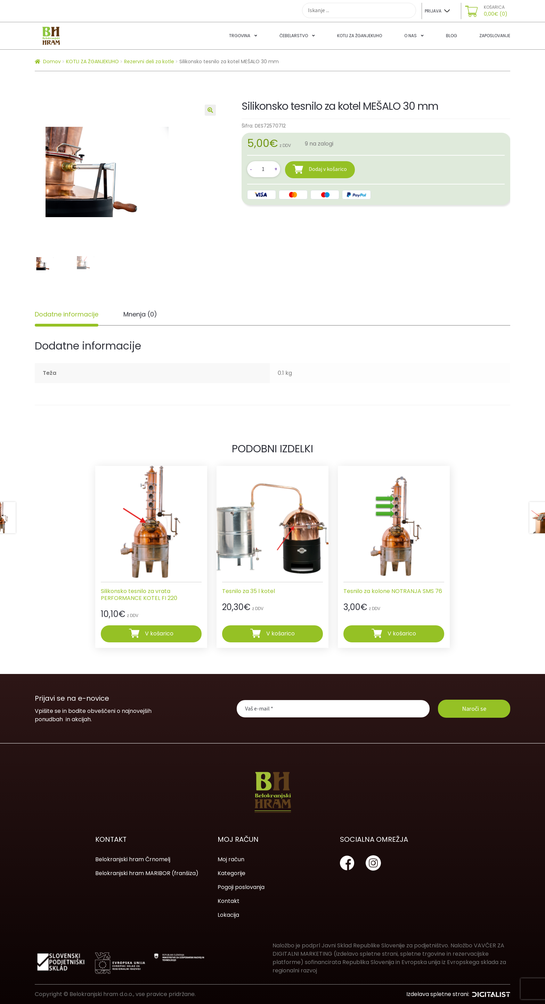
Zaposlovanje (494, 36)
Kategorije (231, 873)
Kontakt (228, 901)
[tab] (66, 314)
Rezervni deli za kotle (149, 61)
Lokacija (228, 915)
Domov (52, 61)
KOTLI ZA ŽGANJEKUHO (92, 61)
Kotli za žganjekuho (359, 36)
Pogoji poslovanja (241, 887)
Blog (451, 36)
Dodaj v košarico (328, 168)
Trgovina (239, 36)
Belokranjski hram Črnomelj (132, 859)
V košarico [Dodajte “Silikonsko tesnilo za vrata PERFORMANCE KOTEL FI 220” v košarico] (159, 633)
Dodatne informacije (66, 314)
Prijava (433, 11)
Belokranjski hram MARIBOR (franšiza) (146, 873)
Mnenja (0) (140, 314)
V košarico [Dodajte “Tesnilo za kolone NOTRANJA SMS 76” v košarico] (402, 633)
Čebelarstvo (293, 36)
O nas (410, 36)
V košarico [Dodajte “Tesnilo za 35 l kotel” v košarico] (280, 633)
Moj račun (231, 859)
